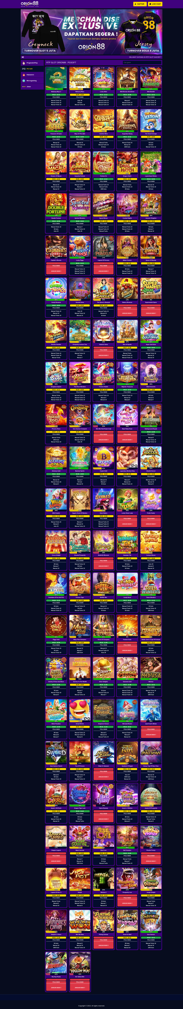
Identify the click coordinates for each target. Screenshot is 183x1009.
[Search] (142, 62)
